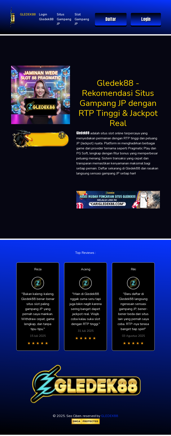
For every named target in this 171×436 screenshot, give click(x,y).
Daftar (110, 19)
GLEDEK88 (28, 14)
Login (145, 19)
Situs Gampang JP (64, 19)
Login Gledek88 (46, 16)
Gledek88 (82, 132)
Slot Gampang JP (82, 19)
